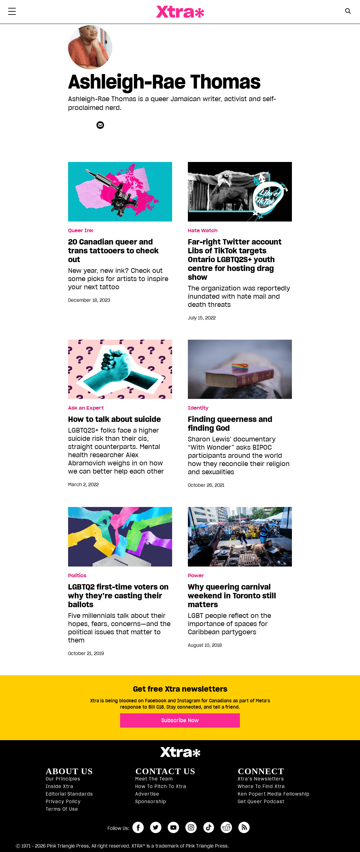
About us (69, 771)
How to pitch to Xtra (160, 786)
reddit (226, 827)
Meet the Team (154, 779)
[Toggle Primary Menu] (12, 12)
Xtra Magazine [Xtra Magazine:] (180, 752)
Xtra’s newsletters (261, 779)
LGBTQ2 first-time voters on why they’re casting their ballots (118, 596)
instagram (191, 827)
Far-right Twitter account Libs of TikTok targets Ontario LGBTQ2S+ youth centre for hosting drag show (235, 260)
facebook (138, 827)
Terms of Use (62, 809)
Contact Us (165, 771)
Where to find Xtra (261, 786)
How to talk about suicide (114, 419)
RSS (244, 827)
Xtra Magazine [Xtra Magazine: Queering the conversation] (180, 12)
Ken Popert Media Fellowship (274, 794)
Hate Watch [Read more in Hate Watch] (203, 230)
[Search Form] (348, 12)
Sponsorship (150, 801)
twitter (155, 827)
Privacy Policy (63, 801)
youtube (173, 827)
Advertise (147, 794)
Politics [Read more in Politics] (77, 576)
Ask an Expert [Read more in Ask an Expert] (86, 408)
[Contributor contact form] (101, 125)
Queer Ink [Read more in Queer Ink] (80, 230)
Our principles (63, 779)
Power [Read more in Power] (196, 576)
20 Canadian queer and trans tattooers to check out (113, 251)
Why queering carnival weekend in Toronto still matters (232, 596)
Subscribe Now (180, 720)
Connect (261, 771)
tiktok (208, 827)
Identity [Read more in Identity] (198, 408)
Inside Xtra (59, 786)
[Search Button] (348, 11)
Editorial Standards (69, 794)
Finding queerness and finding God (230, 424)
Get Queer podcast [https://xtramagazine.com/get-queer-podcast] (261, 801)
